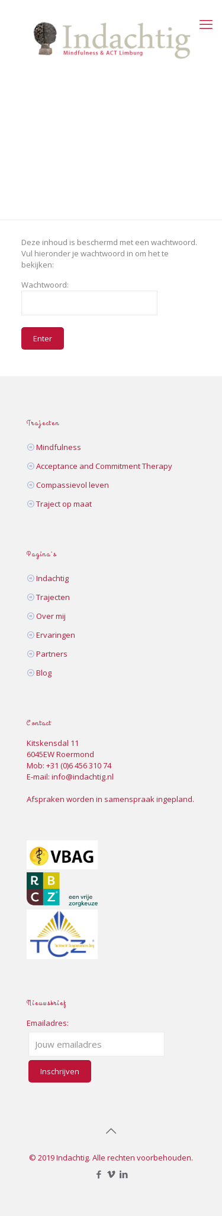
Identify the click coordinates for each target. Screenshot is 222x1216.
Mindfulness (58, 447)
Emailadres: (48, 1023)
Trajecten (53, 597)
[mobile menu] (206, 24)
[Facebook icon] (98, 1174)
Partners (51, 653)
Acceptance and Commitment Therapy (104, 466)
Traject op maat (64, 503)
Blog (44, 672)
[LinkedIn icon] (123, 1174)
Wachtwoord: (89, 297)
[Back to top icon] (111, 1131)
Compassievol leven (72, 485)
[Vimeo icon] (111, 1174)
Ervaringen (55, 635)
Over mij (51, 616)
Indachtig (52, 578)
